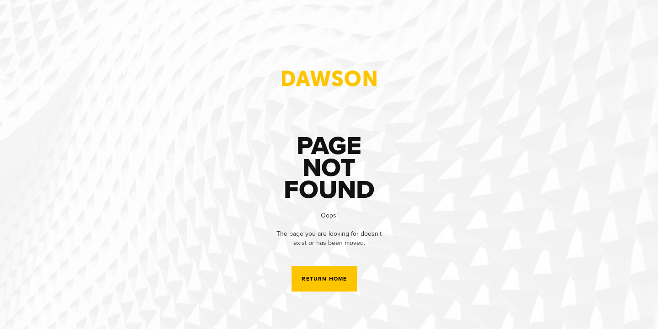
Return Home (324, 279)
